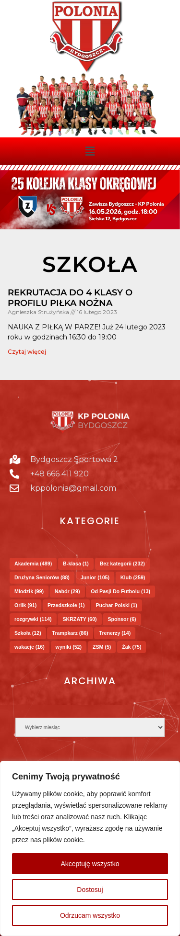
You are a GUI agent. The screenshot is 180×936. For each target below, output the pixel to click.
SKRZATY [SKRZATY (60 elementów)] (79, 619)
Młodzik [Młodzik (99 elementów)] (29, 591)
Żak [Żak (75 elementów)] (131, 647)
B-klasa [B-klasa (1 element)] (76, 563)
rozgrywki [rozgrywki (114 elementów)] (33, 619)
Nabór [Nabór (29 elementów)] (67, 591)
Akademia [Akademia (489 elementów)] (33, 563)
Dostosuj (90, 889)
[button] (90, 151)
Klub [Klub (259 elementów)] (132, 577)
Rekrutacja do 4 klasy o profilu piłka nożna (70, 297)
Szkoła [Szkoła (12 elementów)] (27, 633)
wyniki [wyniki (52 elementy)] (69, 647)
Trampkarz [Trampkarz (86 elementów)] (70, 633)
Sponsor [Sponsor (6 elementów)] (122, 619)
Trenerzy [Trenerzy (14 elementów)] (115, 633)
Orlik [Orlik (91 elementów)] (25, 605)
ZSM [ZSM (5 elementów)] (102, 647)
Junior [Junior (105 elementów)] (95, 577)
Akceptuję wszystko (89, 864)
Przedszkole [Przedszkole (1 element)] (66, 605)
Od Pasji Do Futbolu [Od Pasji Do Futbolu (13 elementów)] (120, 591)
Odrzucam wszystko (90, 915)
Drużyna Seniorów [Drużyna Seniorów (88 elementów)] (42, 577)
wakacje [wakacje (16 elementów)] (29, 647)
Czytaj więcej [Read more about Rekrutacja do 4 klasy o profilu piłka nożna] (27, 351)
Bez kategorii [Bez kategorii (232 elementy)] (122, 563)
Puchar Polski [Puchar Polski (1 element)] (116, 605)
